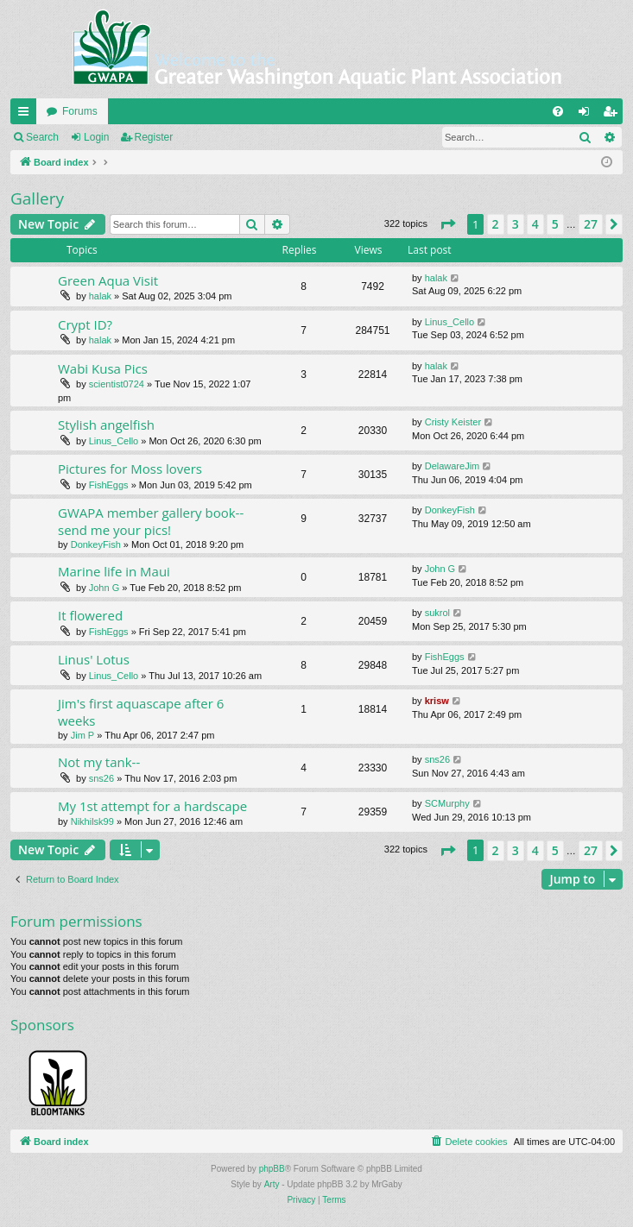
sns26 (101, 778)
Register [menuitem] (614, 114)
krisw (437, 700)
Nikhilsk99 (92, 821)
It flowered (90, 615)
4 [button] (535, 224)
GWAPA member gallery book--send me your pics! (151, 521)
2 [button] (495, 224)
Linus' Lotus (94, 659)
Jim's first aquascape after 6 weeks (141, 711)
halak (100, 296)
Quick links (26, 114)
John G (104, 587)
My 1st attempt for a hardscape (152, 806)
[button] (447, 224)
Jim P (83, 735)
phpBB (272, 1169)
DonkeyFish (96, 544)
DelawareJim (452, 466)
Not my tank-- (99, 762)
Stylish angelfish (106, 424)
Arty (272, 1184)
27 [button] (591, 224)
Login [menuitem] (588, 114)
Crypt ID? (85, 324)
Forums (80, 111)
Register (154, 137)
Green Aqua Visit (108, 280)
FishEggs (109, 485)
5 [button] (555, 224)
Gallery (37, 198)
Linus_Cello (449, 322)
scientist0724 (116, 384)
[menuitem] (558, 111)
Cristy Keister (453, 422)
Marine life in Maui (114, 571)
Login (96, 137)
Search (42, 137)
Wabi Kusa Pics (103, 368)
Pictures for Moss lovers (130, 468)
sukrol (437, 612)
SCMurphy (447, 803)
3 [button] (515, 224)
